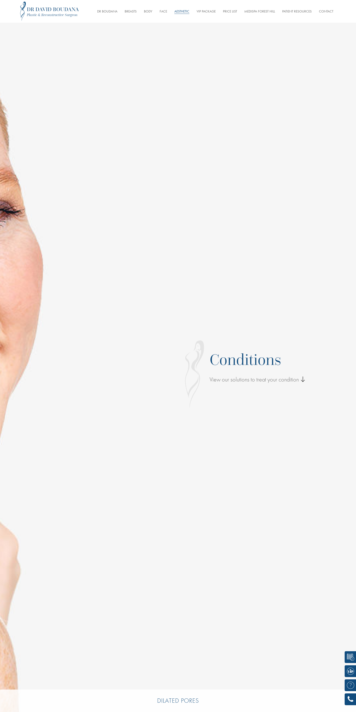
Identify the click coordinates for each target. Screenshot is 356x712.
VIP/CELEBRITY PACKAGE (349, 671)
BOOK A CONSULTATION (349, 657)
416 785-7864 (349, 699)
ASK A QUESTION (349, 685)
